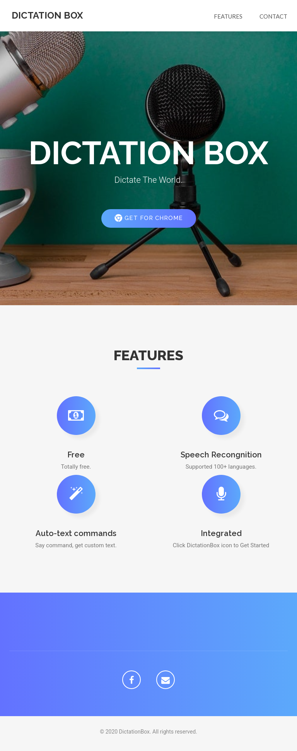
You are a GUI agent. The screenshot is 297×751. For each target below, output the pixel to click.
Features (228, 16)
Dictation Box (47, 15)
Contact (273, 16)
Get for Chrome (148, 218)
